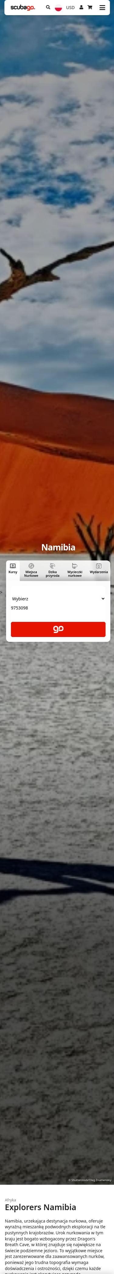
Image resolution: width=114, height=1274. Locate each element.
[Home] (23, 8)
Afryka (10, 1200)
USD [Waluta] (70, 7)
